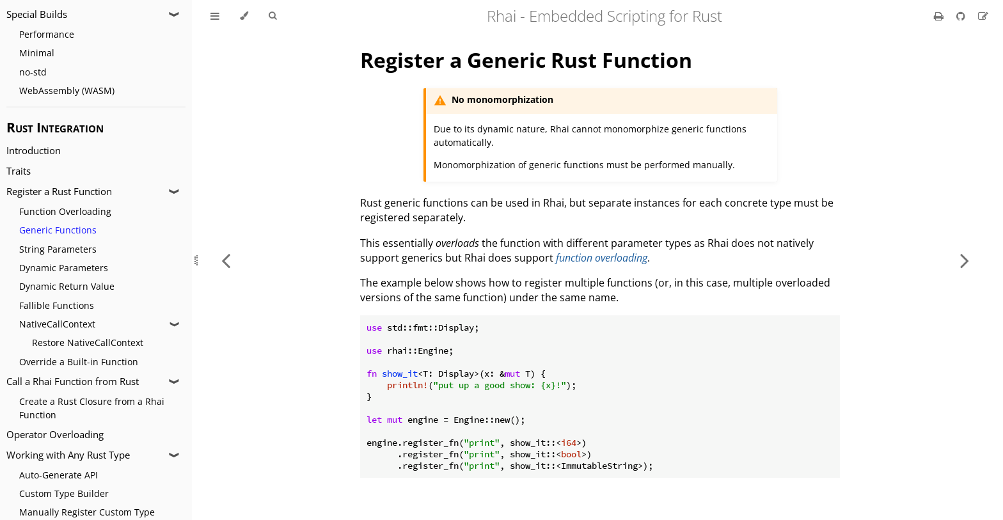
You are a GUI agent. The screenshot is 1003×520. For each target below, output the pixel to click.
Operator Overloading (55, 434)
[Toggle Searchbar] (272, 16)
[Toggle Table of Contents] (215, 16)
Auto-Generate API (58, 475)
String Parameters (58, 249)
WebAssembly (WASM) (67, 90)
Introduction (33, 150)
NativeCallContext (57, 324)
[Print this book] (940, 16)
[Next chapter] (964, 260)
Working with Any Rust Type (68, 455)
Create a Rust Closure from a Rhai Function (91, 408)
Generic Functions (58, 230)
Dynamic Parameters (63, 268)
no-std (33, 72)
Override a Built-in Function (78, 362)
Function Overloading (65, 211)
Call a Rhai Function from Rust (72, 381)
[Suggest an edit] (983, 16)
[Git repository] (962, 16)
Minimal (36, 53)
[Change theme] (244, 16)
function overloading (601, 258)
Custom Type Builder (64, 493)
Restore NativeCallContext (87, 342)
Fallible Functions (56, 305)
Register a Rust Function (59, 191)
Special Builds (36, 14)
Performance (46, 34)
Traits (18, 171)
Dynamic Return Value (67, 286)
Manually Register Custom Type (87, 512)
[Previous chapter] (226, 260)
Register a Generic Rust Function (526, 60)
